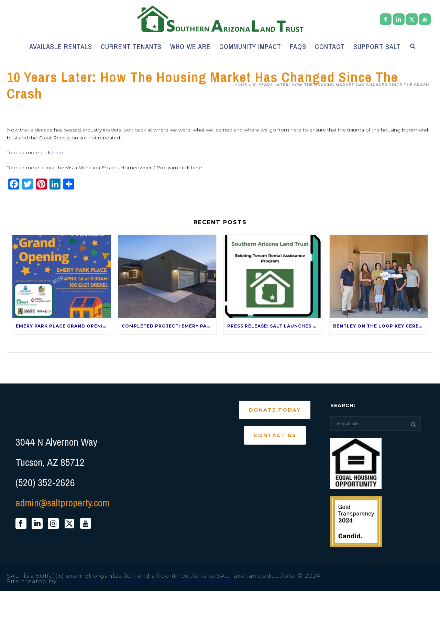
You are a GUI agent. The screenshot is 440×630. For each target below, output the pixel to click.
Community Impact (250, 46)
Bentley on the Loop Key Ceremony (380, 326)
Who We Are (190, 46)
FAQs (298, 46)
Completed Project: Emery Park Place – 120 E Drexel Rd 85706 (169, 326)
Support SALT (377, 46)
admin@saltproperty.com (62, 502)
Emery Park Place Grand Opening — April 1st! (63, 326)
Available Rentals (60, 46)
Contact (330, 46)
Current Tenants (131, 46)
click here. (52, 152)
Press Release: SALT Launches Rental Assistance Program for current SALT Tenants (274, 326)
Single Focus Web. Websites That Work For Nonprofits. (147, 581)
